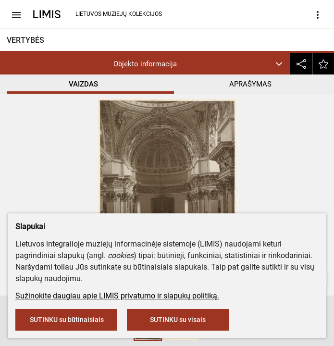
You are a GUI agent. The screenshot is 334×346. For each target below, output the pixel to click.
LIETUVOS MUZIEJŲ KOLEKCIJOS (118, 14)
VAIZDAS (83, 84)
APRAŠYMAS (250, 84)
